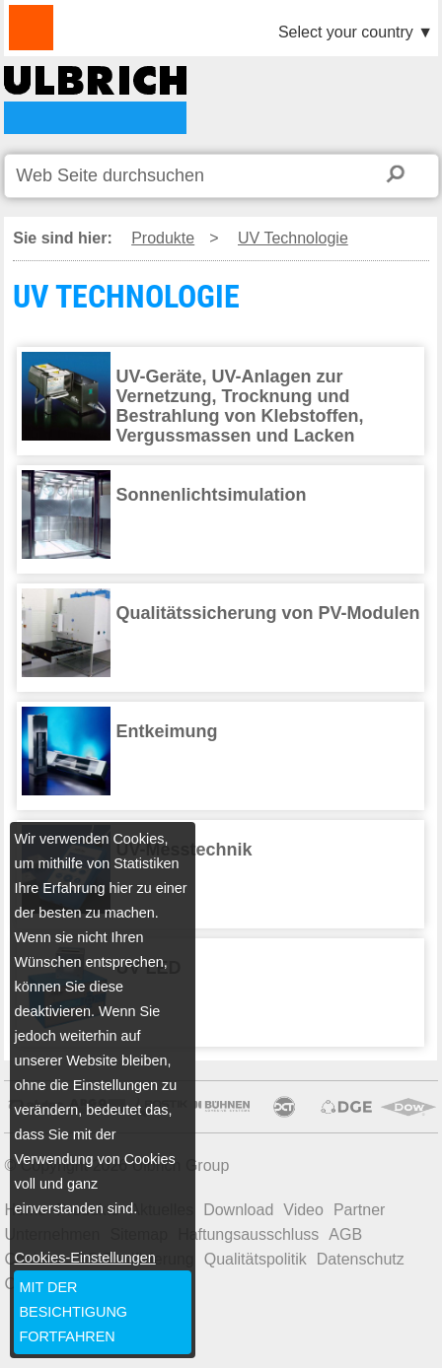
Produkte (162, 238)
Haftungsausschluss (248, 1234)
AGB (345, 1234)
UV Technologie (293, 238)
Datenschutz (361, 1259)
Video (303, 1209)
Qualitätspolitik (255, 1259)
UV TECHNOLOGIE (95, 100)
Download (238, 1209)
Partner (359, 1209)
